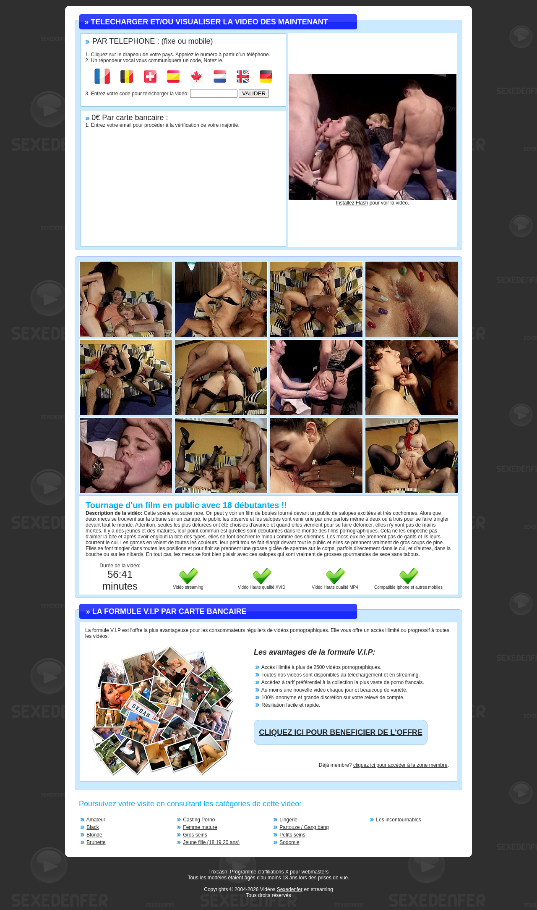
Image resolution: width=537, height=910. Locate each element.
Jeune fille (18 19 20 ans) (211, 842)
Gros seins (195, 835)
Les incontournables (398, 820)
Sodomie (289, 842)
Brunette (95, 842)
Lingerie (288, 820)
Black (92, 827)
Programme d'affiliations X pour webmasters (279, 872)
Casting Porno (199, 820)
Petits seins (292, 835)
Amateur (95, 820)
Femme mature (200, 827)
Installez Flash (352, 203)
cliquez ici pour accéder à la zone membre (400, 765)
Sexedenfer (289, 889)
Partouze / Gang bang (303, 827)
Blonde (94, 835)
